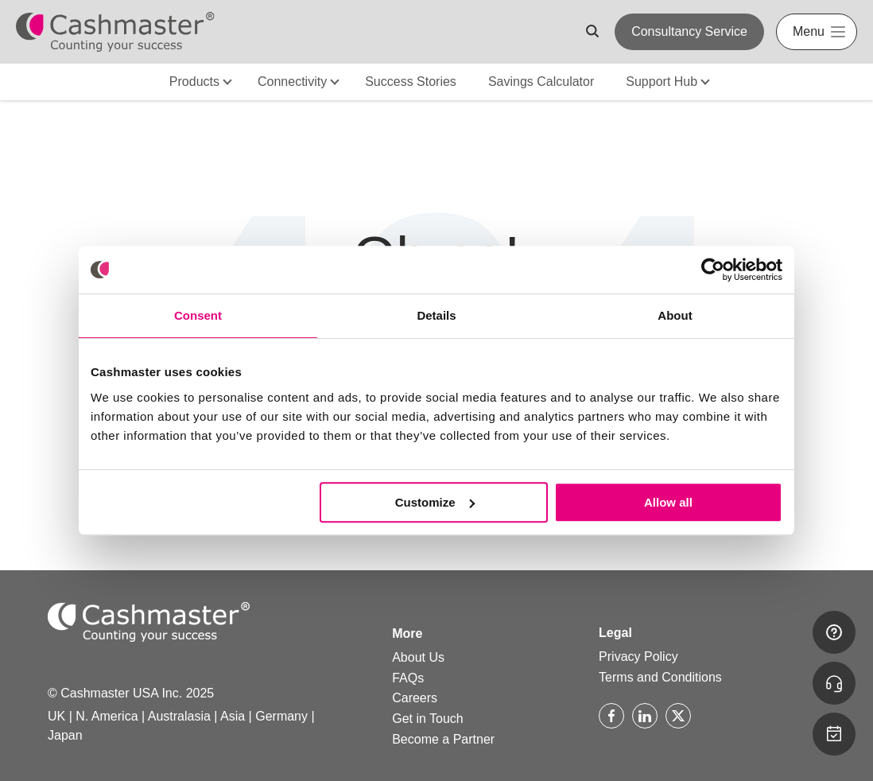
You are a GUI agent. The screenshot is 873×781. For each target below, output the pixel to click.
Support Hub (661, 81)
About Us (418, 657)
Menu (808, 31)
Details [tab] (436, 315)
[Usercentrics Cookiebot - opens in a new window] (712, 270)
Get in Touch (428, 718)
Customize (435, 502)
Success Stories (410, 81)
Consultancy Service (689, 31)
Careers (414, 698)
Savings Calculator (541, 81)
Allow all (668, 502)
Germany (281, 716)
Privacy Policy (638, 656)
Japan (65, 735)
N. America (107, 716)
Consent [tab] (198, 315)
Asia (232, 716)
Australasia (179, 716)
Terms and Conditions (660, 677)
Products (194, 81)
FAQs (408, 678)
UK (56, 716)
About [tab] (675, 315)
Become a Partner (443, 739)
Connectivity (292, 81)
